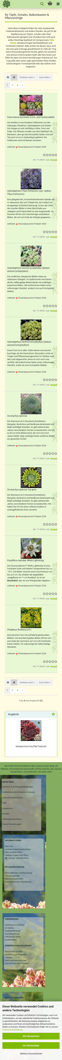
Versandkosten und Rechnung (18, 873)
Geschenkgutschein (14, 879)
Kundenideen (11, 940)
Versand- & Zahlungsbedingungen (17, 787)
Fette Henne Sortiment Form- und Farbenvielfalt (30, 117)
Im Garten (9, 928)
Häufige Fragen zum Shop (16, 855)
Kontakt (5, 813)
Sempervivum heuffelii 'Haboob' (31, 746)
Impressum (7, 808)
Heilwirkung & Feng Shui (16, 954)
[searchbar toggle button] (42, 4)
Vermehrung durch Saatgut (17, 963)
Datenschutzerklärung (12, 1029)
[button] (8, 77)
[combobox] (27, 77)
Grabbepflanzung (12, 931)
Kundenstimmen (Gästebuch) (18, 882)
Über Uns (9, 846)
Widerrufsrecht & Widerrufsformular (18, 792)
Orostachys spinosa (17, 416)
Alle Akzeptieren (31, 1036)
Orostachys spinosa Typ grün (21, 489)
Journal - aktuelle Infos (18, 858)
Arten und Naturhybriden (16, 960)
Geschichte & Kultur (14, 951)
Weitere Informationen (31, 1053)
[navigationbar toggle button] (58, 4)
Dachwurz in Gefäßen (15, 925)
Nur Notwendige (31, 1045)
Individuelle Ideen (13, 937)
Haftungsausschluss (11, 819)
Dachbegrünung (12, 934)
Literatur (8, 957)
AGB (4, 803)
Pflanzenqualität (12, 876)
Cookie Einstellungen (11, 824)
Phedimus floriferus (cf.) (19, 629)
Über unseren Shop (13, 852)
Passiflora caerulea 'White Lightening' (25, 560)
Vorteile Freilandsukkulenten (18, 849)
